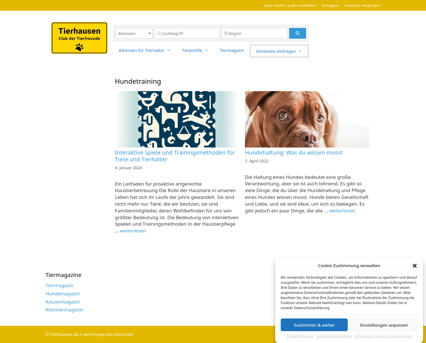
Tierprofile (198, 50)
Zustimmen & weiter (314, 327)
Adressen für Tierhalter (147, 50)
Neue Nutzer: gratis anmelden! (290, 5)
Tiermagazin (232, 50)
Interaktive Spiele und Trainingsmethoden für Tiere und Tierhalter (175, 156)
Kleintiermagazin (65, 309)
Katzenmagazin (63, 301)
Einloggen (330, 5)
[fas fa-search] (297, 33)
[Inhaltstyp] (134, 33)
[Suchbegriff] (187, 33)
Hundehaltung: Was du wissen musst (294, 152)
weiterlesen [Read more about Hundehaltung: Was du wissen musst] (342, 210)
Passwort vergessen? (362, 5)
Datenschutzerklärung (334, 338)
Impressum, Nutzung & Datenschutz (383, 338)
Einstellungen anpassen (384, 327)
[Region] (254, 33)
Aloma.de (123, 334)
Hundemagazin (63, 293)
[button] (415, 268)
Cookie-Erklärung (299, 338)
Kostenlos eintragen (282, 51)
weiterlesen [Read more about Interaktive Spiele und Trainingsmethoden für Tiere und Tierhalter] (133, 230)
